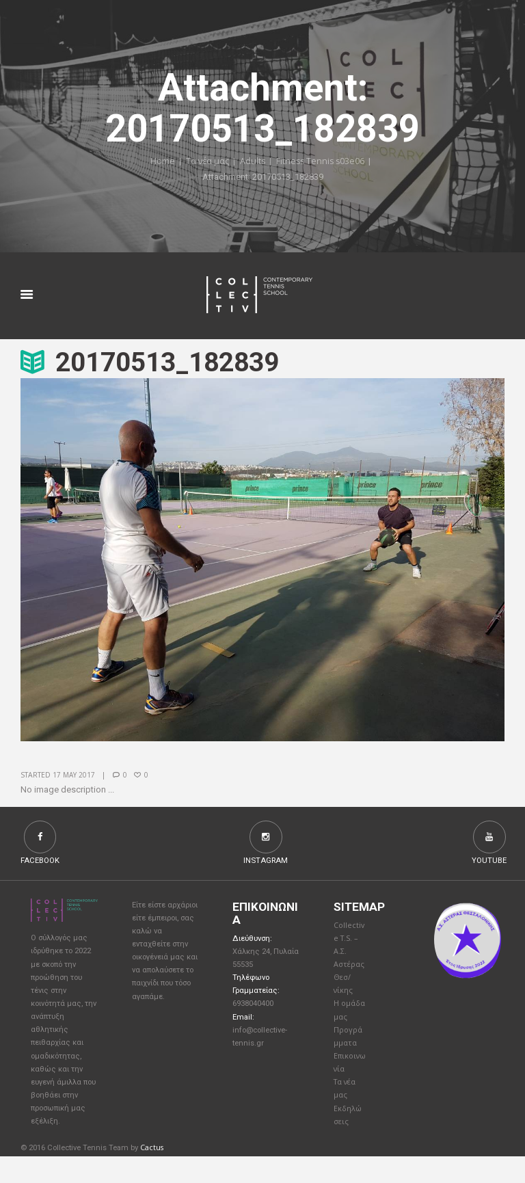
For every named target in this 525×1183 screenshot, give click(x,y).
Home (160, 162)
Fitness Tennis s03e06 (320, 162)
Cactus (152, 1174)
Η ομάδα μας (346, 1024)
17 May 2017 (74, 775)
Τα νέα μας (205, 162)
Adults (252, 162)
